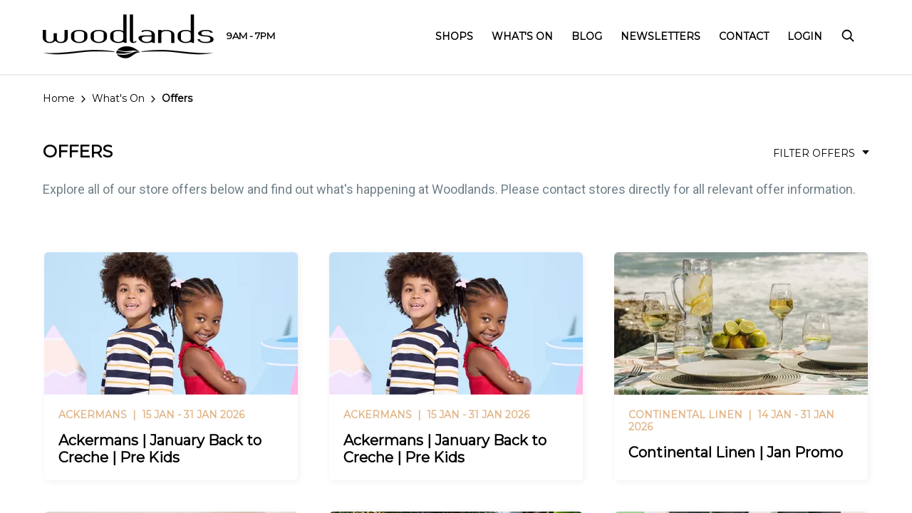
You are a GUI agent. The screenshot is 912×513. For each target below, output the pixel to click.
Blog (586, 36)
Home (59, 98)
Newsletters (660, 36)
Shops (454, 36)
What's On (522, 36)
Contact (744, 36)
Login (804, 36)
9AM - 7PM (251, 35)
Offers (177, 98)
